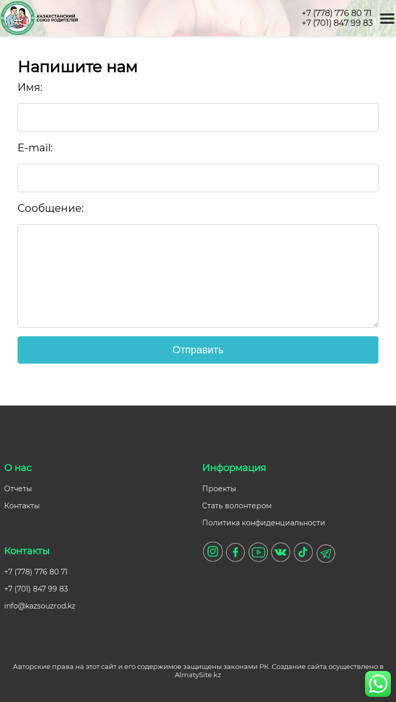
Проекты (219, 488)
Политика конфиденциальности (263, 522)
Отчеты (18, 488)
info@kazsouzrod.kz (39, 606)
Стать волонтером (237, 505)
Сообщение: (51, 208)
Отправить (197, 349)
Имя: (30, 87)
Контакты (22, 505)
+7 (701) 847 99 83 (337, 23)
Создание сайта (299, 666)
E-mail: (35, 148)
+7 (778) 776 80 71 (337, 13)
